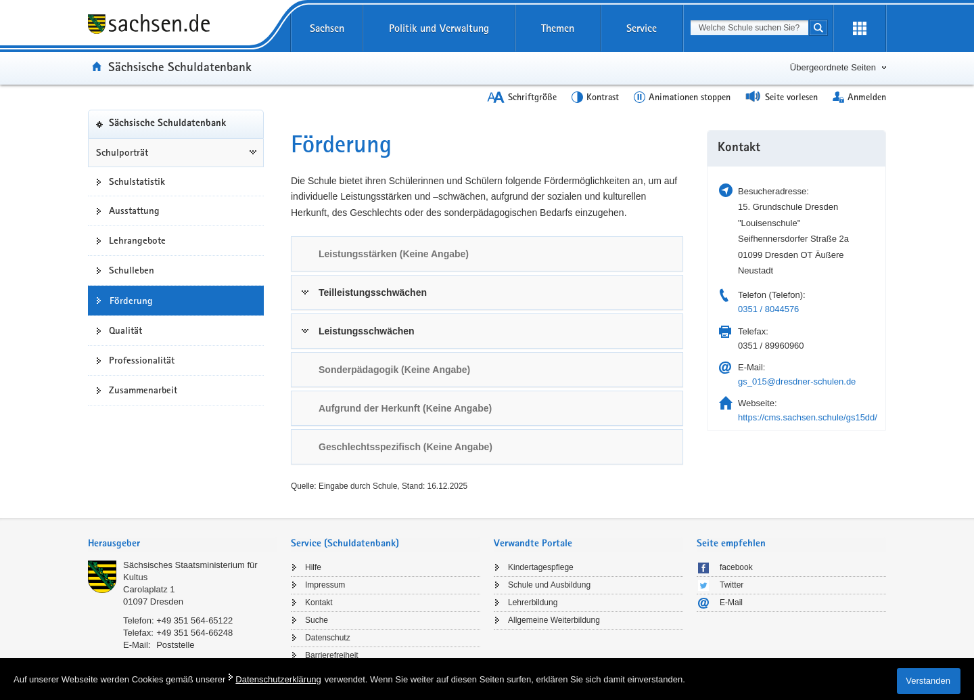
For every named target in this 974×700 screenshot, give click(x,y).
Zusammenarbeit (143, 390)
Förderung (131, 300)
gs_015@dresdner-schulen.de (797, 381)
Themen (557, 28)
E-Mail (731, 602)
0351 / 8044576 (768, 309)
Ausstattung (134, 210)
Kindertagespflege (541, 567)
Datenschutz (327, 637)
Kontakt (319, 602)
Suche (316, 620)
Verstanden (928, 681)
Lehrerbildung (532, 602)
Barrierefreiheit (331, 655)
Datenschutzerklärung (278, 679)
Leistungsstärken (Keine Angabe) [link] (394, 253)
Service (641, 28)
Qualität (125, 330)
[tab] (487, 253)
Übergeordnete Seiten (833, 67)
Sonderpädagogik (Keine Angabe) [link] (394, 369)
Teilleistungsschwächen (373, 292)
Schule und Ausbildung (549, 585)
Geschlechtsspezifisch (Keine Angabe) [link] (405, 446)
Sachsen (327, 28)
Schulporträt (122, 152)
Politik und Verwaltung (439, 28)
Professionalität (142, 360)
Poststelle (175, 645)
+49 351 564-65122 (194, 620)
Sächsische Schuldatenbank (180, 66)
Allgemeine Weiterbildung (554, 620)
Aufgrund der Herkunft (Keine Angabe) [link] (405, 408)
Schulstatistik (137, 181)
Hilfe (313, 567)
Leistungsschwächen (367, 331)
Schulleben (131, 270)
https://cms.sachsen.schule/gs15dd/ (807, 417)
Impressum (325, 585)
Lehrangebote (137, 240)
